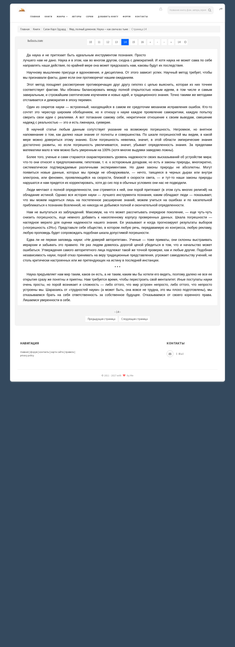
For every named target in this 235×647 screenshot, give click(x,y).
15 (133, 42)
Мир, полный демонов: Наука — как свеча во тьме (98, 29)
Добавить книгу (108, 16)
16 (142, 42)
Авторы (77, 16)
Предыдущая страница (101, 319)
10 (90, 42)
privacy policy (27, 355)
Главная (35, 16)
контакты (44, 352)
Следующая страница (134, 319)
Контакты (141, 16)
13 (116, 42)
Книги (48, 16)
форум (33, 352)
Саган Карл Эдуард (54, 29)
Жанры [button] (61, 16)
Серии (89, 16)
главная (24, 352)
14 (125, 42)
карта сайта (57, 352)
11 (99, 42)
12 (107, 42)
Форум (127, 16)
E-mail (175, 353)
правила (69, 352)
